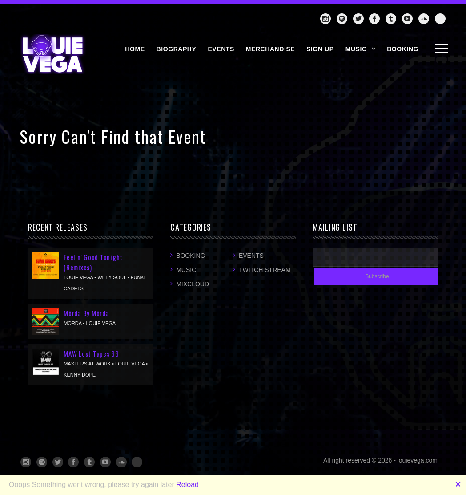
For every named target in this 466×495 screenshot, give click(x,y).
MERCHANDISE (270, 49)
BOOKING (402, 49)
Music (356, 49)
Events (251, 255)
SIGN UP (320, 49)
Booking (190, 255)
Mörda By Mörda (86, 313)
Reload (187, 484)
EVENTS (221, 49)
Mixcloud (192, 284)
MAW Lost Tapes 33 (91, 353)
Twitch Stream (265, 269)
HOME (135, 49)
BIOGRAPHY (177, 49)
